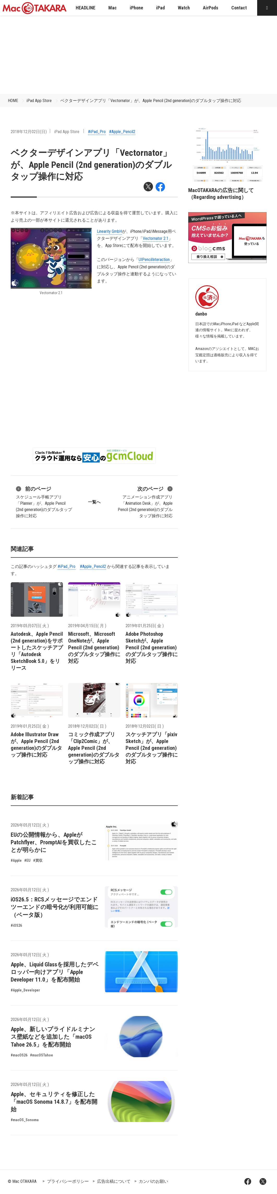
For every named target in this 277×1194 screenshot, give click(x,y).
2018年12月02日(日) (29, 131)
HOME (13, 100)
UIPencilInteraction (154, 259)
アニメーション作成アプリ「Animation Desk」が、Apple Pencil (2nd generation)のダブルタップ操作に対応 (145, 501)
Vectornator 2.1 (155, 238)
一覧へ (94, 502)
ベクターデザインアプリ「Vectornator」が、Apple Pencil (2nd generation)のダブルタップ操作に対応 (150, 100)
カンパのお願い (153, 1181)
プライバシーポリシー (68, 1181)
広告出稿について (114, 1181)
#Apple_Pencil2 (122, 131)
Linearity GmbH (109, 231)
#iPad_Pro (97, 131)
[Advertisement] (138, 54)
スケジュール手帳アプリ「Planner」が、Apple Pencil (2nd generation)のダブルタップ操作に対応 (44, 501)
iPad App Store (39, 100)
